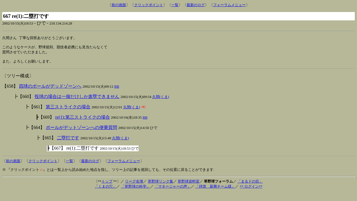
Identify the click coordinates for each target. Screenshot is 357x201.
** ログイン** (251, 189)
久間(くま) (160, 99)
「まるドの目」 (250, 184)
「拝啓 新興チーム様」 (215, 189)
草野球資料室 (188, 184)
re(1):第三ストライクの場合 (82, 120)
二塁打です (68, 140)
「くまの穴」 (105, 189)
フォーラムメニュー (229, 5)
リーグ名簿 (134, 184)
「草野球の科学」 (135, 189)
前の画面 (119, 5)
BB (116, 89)
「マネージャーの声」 (173, 189)
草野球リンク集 (160, 184)
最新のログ (196, 5)
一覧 (174, 5)
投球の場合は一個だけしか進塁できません (77, 99)
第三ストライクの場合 (68, 109)
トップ (107, 184)
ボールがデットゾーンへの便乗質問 (81, 130)
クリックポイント (148, 5)
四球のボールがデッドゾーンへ (50, 89)
